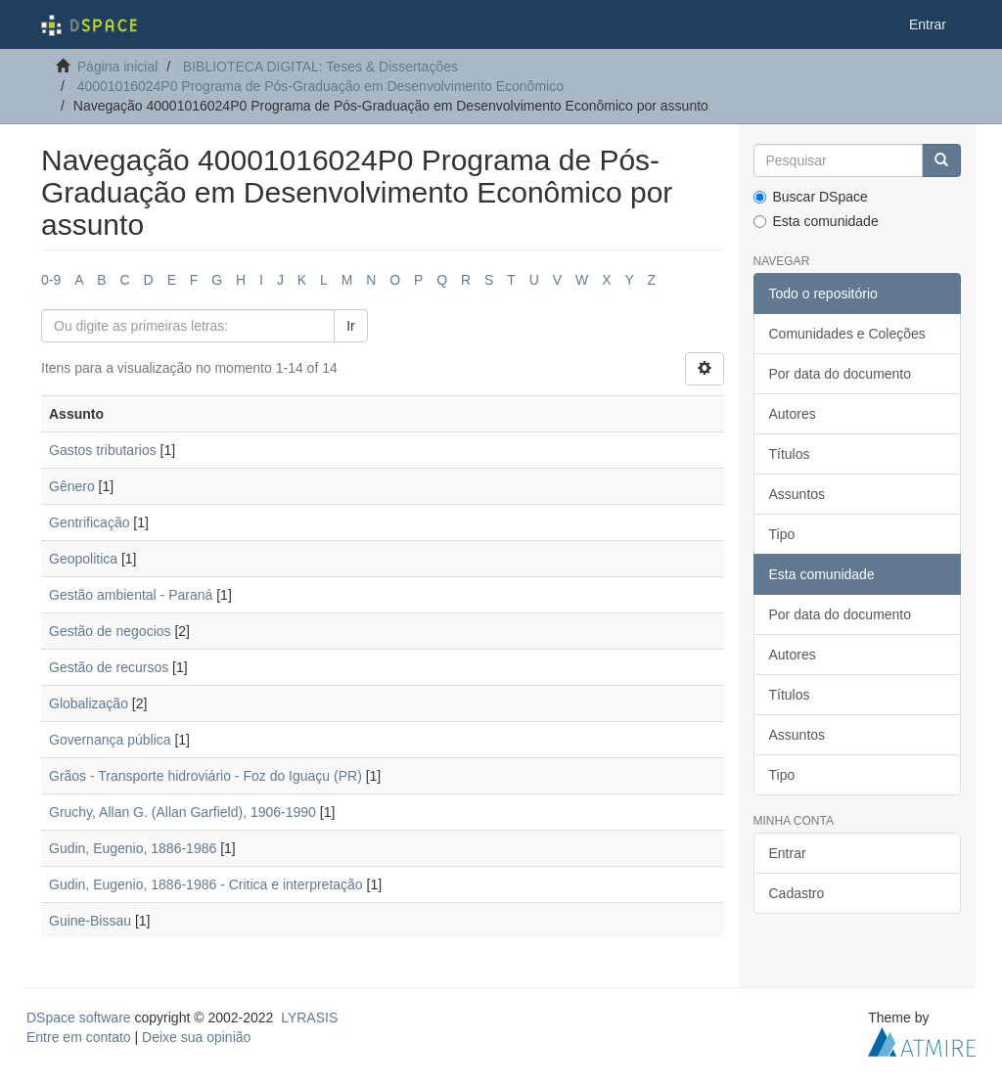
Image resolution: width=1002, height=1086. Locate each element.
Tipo (782, 534)
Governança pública (110, 739)
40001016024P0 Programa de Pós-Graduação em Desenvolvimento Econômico (320, 86)
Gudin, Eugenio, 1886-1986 (132, 848)
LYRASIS (309, 1017)
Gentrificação (89, 522)
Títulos (789, 454)
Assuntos (797, 494)
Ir (350, 326)
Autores (792, 414)
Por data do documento (840, 374)
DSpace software (78, 1017)
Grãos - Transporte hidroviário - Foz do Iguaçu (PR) (205, 776)
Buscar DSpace (810, 196)
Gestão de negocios (110, 631)
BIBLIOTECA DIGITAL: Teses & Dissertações (320, 66)
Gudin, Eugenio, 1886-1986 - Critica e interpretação (206, 884)
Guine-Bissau (90, 920)
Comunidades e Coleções (847, 333)
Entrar (787, 853)
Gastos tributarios (103, 450)
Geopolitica (83, 558)
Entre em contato (78, 1037)
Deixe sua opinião (196, 1037)
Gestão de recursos (108, 667)
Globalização (88, 703)
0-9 (51, 280)
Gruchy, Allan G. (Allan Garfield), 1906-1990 (182, 812)
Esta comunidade (816, 221)
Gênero (72, 486)
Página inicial (118, 66)
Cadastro (797, 893)
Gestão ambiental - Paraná (130, 595)
